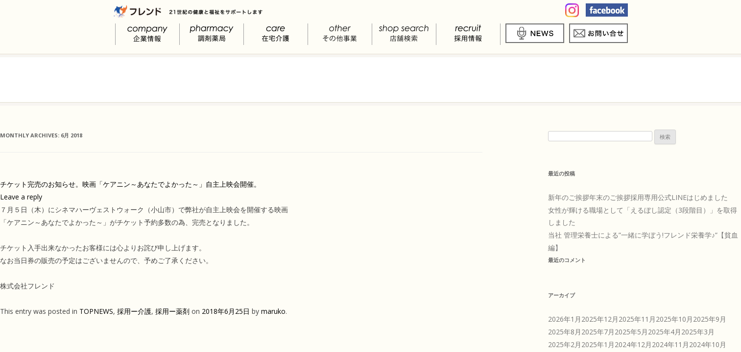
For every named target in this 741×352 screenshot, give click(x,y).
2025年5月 (631, 331)
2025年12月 (600, 319)
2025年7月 (598, 331)
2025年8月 (564, 331)
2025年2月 (564, 344)
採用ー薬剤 (172, 311)
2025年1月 (598, 344)
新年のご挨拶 (568, 197)
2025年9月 (709, 319)
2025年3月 (698, 331)
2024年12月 (633, 344)
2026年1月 (564, 319)
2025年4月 (664, 331)
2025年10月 (674, 319)
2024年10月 (707, 344)
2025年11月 (637, 319)
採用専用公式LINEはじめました (679, 197)
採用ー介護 (134, 311)
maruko (273, 311)
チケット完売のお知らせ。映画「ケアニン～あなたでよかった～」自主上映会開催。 (130, 184)
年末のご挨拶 (609, 197)
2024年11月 (670, 344)
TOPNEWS (96, 311)
